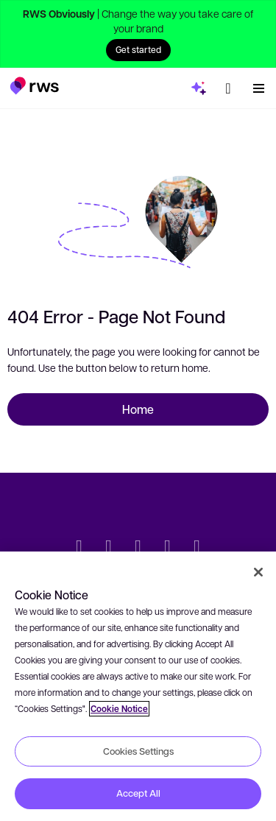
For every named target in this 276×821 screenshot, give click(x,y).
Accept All (138, 793)
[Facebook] (138, 548)
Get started (138, 49)
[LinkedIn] (109, 548)
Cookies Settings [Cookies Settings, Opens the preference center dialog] (138, 751)
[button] (34, 85)
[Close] (258, 572)
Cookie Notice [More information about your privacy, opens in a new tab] (119, 708)
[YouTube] (168, 548)
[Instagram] (197, 548)
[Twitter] (79, 548)
